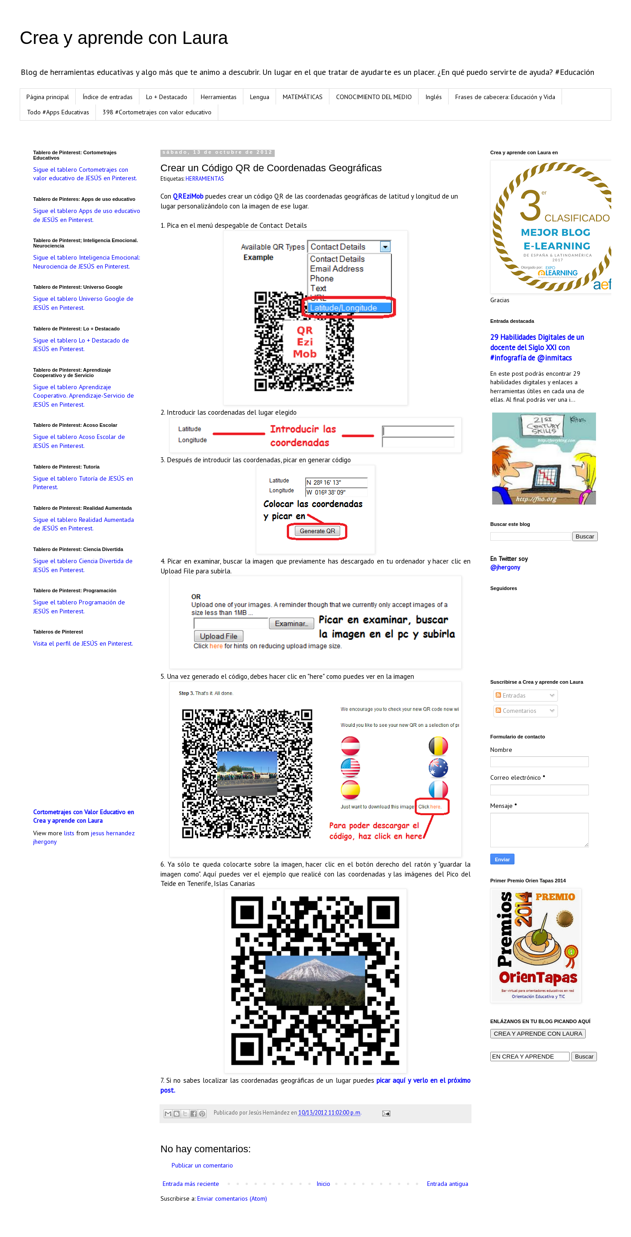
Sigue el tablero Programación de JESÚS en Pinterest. (79, 606)
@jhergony (505, 567)
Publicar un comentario (202, 1165)
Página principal (47, 97)
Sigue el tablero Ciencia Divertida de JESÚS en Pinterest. (83, 565)
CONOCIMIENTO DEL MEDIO (374, 97)
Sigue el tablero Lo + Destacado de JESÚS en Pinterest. (81, 344)
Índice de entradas (107, 97)
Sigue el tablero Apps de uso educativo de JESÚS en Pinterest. (86, 215)
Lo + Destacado (166, 97)
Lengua (259, 97)
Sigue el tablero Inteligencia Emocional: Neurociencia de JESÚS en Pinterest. (86, 261)
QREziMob (188, 195)
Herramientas (219, 97)
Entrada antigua (447, 1184)
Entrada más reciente (191, 1184)
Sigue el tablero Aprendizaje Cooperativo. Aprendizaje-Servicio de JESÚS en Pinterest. (83, 395)
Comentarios (516, 711)
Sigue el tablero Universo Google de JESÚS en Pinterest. (83, 303)
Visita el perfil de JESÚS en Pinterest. (83, 643)
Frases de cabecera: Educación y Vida (505, 97)
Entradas (511, 695)
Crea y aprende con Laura (124, 38)
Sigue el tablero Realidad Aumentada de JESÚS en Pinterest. (83, 524)
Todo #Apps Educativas (58, 112)
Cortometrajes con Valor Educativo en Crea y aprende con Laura (83, 816)
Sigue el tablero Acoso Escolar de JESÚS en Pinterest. (79, 441)
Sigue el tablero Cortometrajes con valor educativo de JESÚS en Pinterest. (85, 173)
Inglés (433, 97)
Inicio (323, 1184)
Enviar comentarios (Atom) (232, 1198)
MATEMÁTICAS (303, 97)
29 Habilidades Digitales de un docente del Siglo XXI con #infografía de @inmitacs (537, 347)
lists (69, 833)
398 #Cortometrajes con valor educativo (157, 112)
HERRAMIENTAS (205, 178)
